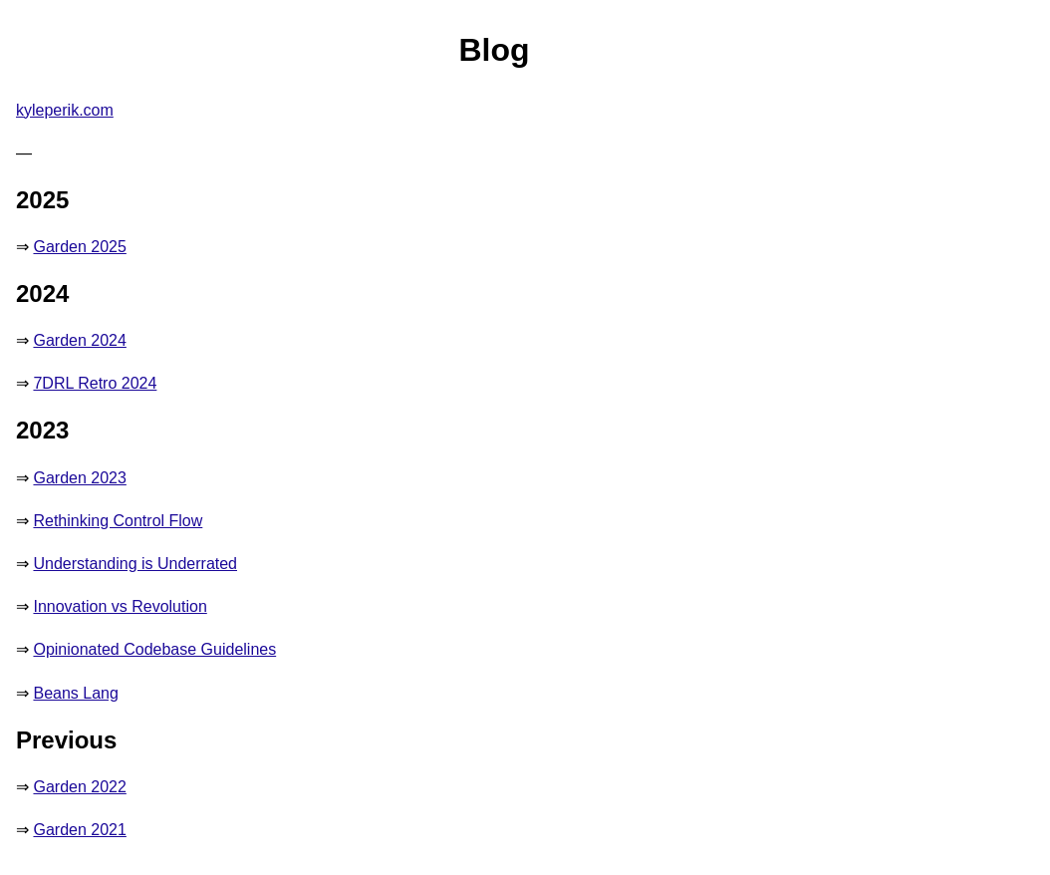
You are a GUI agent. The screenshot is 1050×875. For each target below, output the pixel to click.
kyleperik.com (65, 110)
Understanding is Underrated (135, 563)
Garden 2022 (79, 786)
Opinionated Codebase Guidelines (154, 649)
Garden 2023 (79, 477)
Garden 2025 (79, 246)
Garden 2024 (79, 340)
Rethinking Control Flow (117, 520)
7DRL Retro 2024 (94, 383)
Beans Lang (75, 693)
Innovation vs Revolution (119, 606)
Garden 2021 (79, 829)
